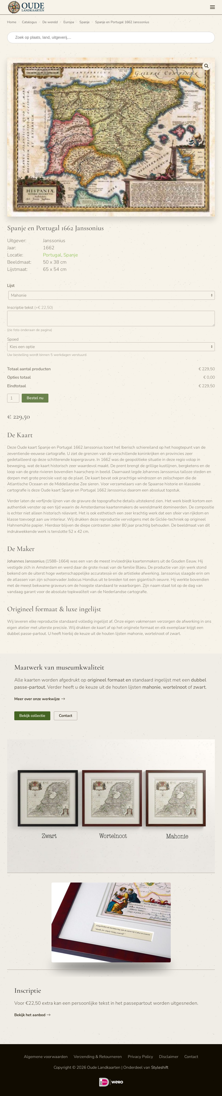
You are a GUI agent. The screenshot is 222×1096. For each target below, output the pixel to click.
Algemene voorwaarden (46, 1056)
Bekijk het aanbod (29, 1015)
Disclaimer (168, 1056)
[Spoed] (111, 346)
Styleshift (159, 1067)
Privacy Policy (140, 1056)
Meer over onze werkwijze (37, 699)
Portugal (52, 255)
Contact (65, 715)
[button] (212, 7)
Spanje (70, 255)
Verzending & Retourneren (98, 1056)
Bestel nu (35, 398)
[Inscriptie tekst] (111, 318)
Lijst (11, 285)
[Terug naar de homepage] (27, 7)
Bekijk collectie (32, 715)
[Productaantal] (13, 398)
